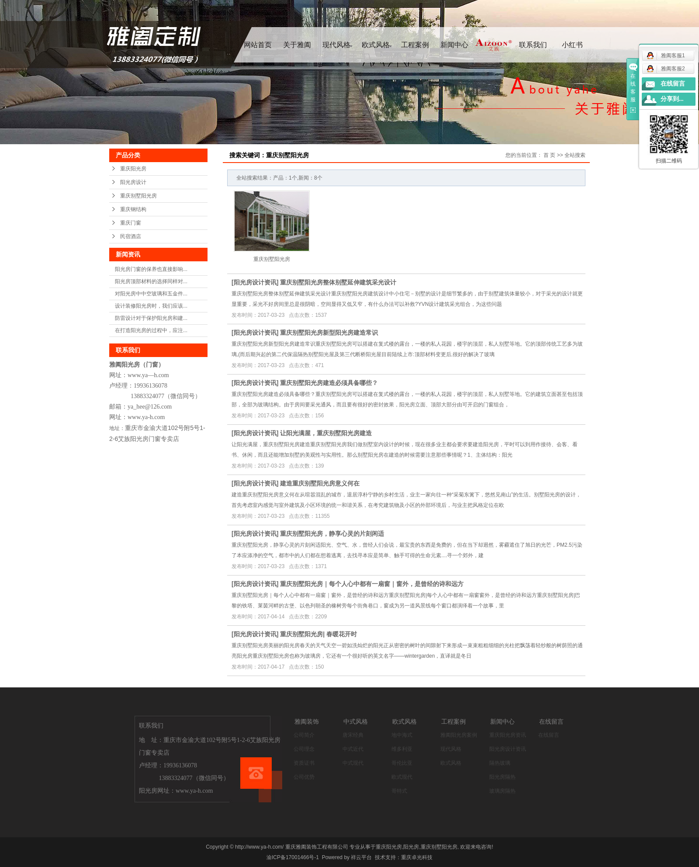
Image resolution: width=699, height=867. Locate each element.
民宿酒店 (130, 236)
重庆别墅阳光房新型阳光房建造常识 (329, 332)
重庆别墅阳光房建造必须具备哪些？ (329, 382)
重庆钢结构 (133, 209)
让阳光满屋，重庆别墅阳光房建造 (326, 433)
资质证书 (304, 763)
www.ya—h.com (148, 375)
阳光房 (411, 847)
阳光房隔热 (502, 777)
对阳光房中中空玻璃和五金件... (151, 294)
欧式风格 (376, 45)
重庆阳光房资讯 (507, 735)
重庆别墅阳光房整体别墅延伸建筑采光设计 (338, 282)
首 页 (549, 155)
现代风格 (336, 45)
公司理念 (304, 749)
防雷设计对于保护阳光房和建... (151, 318)
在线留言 (548, 735)
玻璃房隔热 (502, 791)
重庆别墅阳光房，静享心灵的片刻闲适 (332, 533)
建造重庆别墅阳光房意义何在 (320, 483)
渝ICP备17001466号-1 (292, 857)
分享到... (672, 99)
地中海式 (401, 735)
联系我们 (533, 45)
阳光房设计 (133, 182)
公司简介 (304, 735)
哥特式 (399, 791)
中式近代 (353, 749)
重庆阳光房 (133, 169)
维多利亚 (401, 749)
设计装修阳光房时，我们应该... (151, 306)
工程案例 (415, 45)
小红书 (572, 45)
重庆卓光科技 (417, 857)
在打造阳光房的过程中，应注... (151, 330)
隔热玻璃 (499, 763)
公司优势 (304, 777)
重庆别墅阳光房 (138, 196)
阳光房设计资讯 (255, 282)
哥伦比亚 (401, 763)
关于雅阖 (297, 45)
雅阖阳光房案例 (458, 735)
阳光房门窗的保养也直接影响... (151, 269)
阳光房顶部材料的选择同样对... (151, 281)
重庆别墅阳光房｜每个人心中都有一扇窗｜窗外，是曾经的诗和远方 (372, 583)
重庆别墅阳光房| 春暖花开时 (318, 634)
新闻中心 (454, 45)
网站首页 (258, 45)
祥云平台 (361, 857)
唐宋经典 (353, 735)
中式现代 (353, 763)
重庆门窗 (130, 223)
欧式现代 (401, 777)
